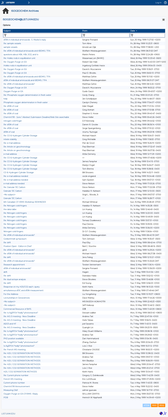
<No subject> (10, 194)
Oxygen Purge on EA (13, 91)
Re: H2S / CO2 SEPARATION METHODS (22, 353)
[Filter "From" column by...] (105, 35)
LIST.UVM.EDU (8, 414)
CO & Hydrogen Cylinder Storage (19, 172)
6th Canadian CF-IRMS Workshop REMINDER (25, 202)
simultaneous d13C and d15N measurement (23, 290)
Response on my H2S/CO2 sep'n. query (22, 287)
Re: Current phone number (16, 375)
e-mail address (10, 154)
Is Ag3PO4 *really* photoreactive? (19, 346)
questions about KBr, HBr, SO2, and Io (21, 54)
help (5, 99)
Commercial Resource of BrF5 (17, 309)
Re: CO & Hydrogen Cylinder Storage (20, 135)
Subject (7, 31)
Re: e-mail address (12, 143)
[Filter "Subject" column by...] (42, 35)
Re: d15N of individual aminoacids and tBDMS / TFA (27, 51)
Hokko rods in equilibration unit (18, 65)
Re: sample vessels (12, 43)
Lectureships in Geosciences (17, 298)
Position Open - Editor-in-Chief (18, 246)
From (84, 31)
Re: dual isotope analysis (15, 279)
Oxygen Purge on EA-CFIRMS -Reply (21, 394)
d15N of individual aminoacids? (17, 268)
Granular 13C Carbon (13, 191)
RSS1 (154, 405)
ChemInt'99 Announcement (17, 386)
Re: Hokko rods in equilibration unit (19, 58)
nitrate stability (10, 139)
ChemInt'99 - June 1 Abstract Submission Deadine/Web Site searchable (36, 117)
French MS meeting (13, 379)
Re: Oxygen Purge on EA (15, 62)
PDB (6, 397)
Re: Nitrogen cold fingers (15, 205)
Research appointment (14, 264)
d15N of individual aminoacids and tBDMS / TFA (25, 80)
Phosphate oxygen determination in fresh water (26, 102)
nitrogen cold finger (13, 121)
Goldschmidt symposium (15, 239)
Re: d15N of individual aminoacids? (19, 84)
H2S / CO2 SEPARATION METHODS (20, 372)
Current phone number (14, 383)
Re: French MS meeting (15, 349)
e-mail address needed (14, 183)
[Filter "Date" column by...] (147, 35)
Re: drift (7, 242)
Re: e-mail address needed (16, 176)
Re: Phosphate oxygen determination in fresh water (27, 95)
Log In (158, 2)
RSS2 (161, 405)
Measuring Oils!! (11, 390)
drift (5, 272)
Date (132, 31)
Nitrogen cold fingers (13, 231)
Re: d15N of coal (11, 106)
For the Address (11, 294)
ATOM (146, 405)
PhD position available (14, 338)
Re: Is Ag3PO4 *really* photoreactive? (21, 313)
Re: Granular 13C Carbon (14, 187)
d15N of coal (9, 132)
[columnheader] (42, 31)
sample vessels (10, 47)
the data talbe (10, 209)
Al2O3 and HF (10, 324)
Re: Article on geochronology (17, 146)
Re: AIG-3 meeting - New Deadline (19, 316)
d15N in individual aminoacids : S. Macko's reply (25, 40)
